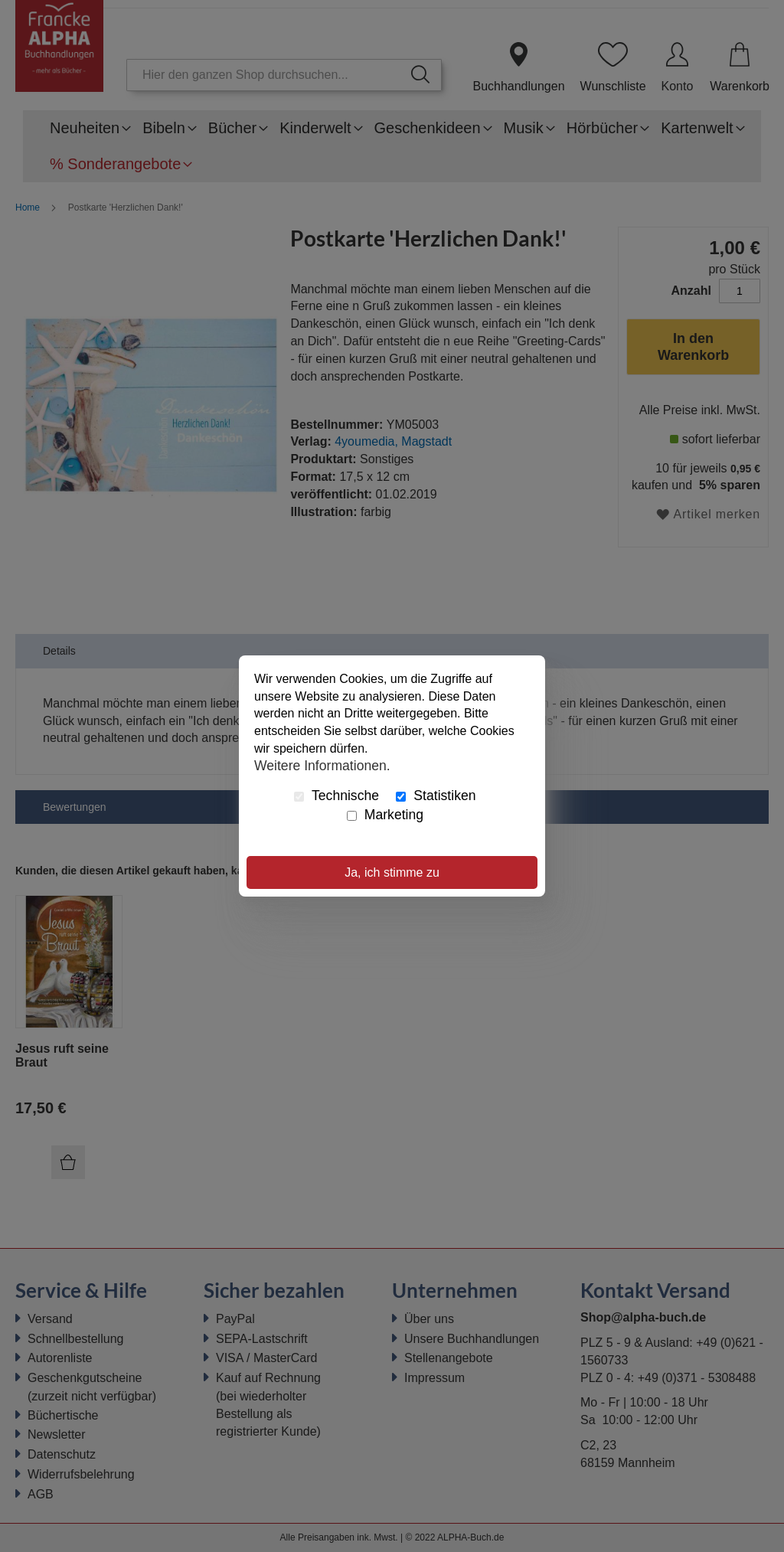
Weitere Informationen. (322, 765)
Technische (336, 795)
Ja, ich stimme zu (392, 872)
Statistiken (435, 795)
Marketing (385, 814)
